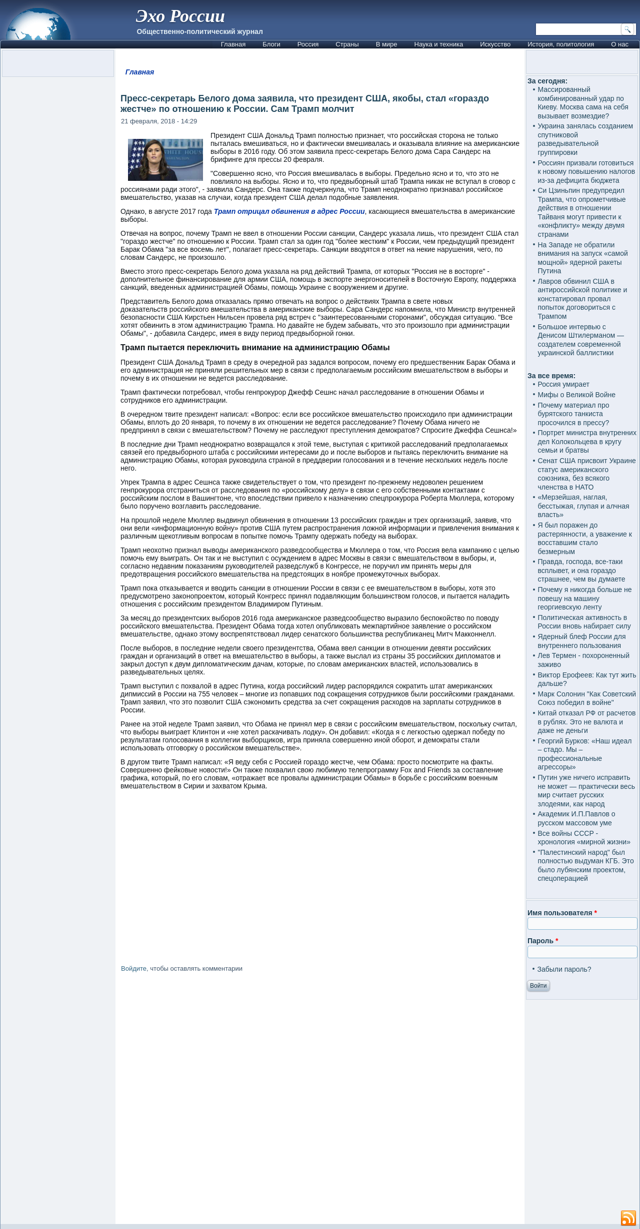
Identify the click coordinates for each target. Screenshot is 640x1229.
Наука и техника (439, 44)
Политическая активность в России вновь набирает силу (584, 622)
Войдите (133, 968)
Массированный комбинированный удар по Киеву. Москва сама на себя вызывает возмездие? (583, 102)
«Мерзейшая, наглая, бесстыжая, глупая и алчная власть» (583, 506)
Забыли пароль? (564, 969)
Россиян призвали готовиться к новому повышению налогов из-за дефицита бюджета (586, 171)
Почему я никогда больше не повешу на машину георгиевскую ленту (585, 598)
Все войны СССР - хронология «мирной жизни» (584, 837)
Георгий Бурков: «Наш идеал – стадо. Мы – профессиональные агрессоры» (585, 754)
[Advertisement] (320, 1100)
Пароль (543, 941)
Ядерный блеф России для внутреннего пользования (582, 640)
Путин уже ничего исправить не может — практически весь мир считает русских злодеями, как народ (586, 790)
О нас (619, 44)
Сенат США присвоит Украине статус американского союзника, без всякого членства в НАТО (587, 474)
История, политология (561, 44)
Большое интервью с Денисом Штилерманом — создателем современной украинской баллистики (581, 340)
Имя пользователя (562, 913)
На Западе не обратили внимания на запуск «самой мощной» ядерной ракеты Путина (583, 258)
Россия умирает (563, 384)
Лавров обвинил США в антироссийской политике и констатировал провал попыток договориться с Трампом (582, 298)
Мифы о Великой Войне (577, 395)
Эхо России (180, 16)
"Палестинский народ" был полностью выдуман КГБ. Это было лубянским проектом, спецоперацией (586, 865)
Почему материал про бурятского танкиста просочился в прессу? (573, 414)
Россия (308, 44)
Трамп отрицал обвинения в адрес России (289, 211)
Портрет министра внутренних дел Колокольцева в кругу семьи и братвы (587, 441)
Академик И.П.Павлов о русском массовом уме (576, 818)
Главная (233, 44)
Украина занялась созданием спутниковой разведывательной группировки (585, 139)
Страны (347, 44)
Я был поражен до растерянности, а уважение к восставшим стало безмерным (585, 538)
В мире (387, 44)
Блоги (271, 44)
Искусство (495, 44)
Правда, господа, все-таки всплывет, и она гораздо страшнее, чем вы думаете (581, 570)
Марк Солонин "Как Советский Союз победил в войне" (587, 698)
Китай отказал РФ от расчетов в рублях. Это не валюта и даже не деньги (587, 721)
